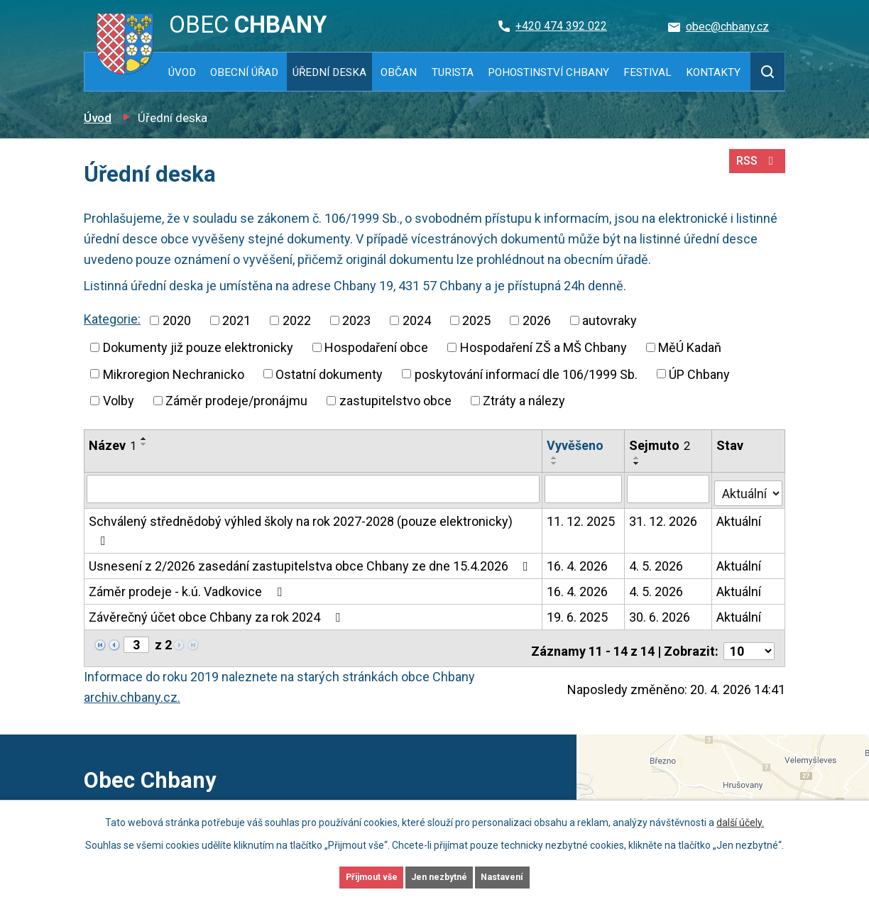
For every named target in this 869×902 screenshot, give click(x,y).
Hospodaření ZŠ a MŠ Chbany (543, 347)
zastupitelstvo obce (395, 400)
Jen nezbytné (440, 875)
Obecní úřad (244, 72)
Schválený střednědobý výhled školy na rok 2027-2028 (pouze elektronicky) (313, 507)
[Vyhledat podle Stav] (749, 477)
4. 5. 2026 (657, 532)
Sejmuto (661, 445)
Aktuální (740, 507)
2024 (417, 320)
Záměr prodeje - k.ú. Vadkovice (188, 558)
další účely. (740, 819)
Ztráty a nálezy (524, 400)
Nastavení (526, 875)
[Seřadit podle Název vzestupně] (144, 438)
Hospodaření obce (376, 347)
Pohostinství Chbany (548, 72)
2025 (476, 320)
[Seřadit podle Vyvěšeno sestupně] (612, 444)
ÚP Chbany (699, 373)
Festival (647, 72)
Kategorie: (112, 319)
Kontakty (713, 72)
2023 (356, 320)
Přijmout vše (348, 875)
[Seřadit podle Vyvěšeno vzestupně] (612, 438)
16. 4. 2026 (577, 532)
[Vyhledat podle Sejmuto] (669, 478)
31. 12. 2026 (664, 507)
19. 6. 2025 (577, 583)
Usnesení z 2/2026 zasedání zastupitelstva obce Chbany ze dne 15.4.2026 (311, 532)
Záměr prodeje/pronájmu (236, 400)
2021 (236, 320)
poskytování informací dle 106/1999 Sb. (526, 373)
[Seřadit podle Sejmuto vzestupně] (699, 438)
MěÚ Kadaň (689, 347)
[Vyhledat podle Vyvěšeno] (584, 478)
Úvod (182, 72)
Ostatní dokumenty (329, 373)
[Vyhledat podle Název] (313, 478)
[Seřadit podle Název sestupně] (144, 444)
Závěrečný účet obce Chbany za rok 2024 (217, 583)
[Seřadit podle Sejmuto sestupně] (699, 444)
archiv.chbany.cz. (132, 658)
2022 (297, 320)
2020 (177, 320)
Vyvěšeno (575, 445)
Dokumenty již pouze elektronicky (198, 347)
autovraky (609, 320)
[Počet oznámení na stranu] (749, 612)
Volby (118, 400)
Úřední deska (329, 72)
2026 (537, 320)
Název (112, 445)
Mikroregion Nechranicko (173, 373)
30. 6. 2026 (661, 583)
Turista (453, 72)
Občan (399, 72)
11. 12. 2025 (581, 507)
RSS (754, 168)
